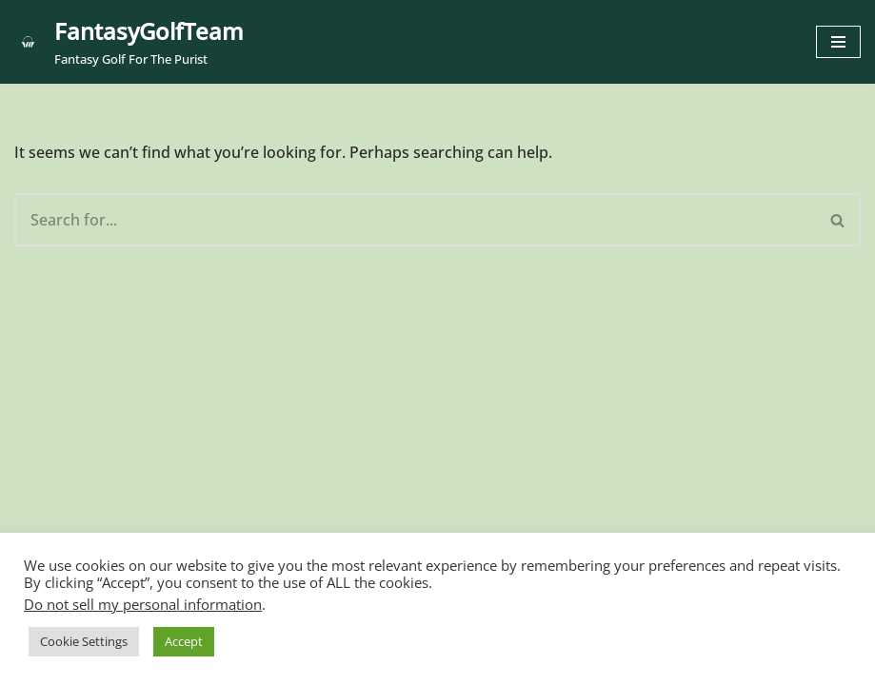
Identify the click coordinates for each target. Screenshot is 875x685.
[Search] (415, 219)
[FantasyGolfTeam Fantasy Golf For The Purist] (129, 41)
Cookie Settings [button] (84, 641)
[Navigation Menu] (838, 42)
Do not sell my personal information (143, 604)
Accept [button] (184, 641)
